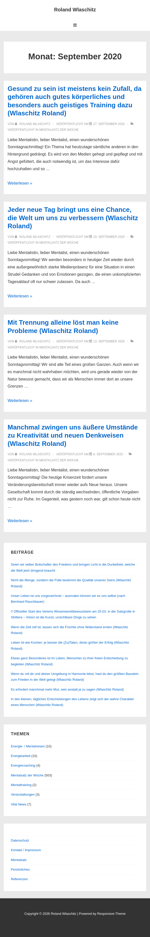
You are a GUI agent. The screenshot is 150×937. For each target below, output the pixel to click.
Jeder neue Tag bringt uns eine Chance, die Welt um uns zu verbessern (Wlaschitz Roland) (73, 218)
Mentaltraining (21, 785)
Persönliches (20, 869)
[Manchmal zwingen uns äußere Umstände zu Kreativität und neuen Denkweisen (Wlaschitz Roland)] (108, 454)
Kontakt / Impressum (26, 850)
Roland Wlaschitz (75, 9)
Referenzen (19, 879)
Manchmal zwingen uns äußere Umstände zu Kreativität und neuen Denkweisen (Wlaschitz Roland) (73, 435)
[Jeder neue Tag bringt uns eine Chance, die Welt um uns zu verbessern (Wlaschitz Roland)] (108, 237)
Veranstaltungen (23, 794)
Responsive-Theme (111, 914)
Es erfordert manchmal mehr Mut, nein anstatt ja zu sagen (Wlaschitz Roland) (67, 689)
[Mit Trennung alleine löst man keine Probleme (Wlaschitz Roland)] (108, 341)
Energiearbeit (20, 756)
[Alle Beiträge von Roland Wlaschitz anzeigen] (33, 124)
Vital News (18, 804)
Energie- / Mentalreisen (28, 746)
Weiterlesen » (20, 183)
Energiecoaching (23, 765)
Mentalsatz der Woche (59, 130)
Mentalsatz (19, 860)
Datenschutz (20, 840)
